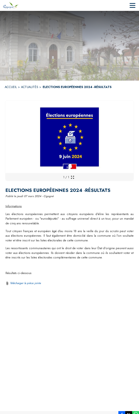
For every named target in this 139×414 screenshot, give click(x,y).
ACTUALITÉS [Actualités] (29, 87)
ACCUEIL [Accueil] (11, 87)
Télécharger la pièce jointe (25, 283)
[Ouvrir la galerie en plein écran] (72, 177)
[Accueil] (10, 5)
